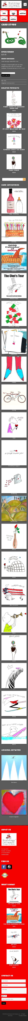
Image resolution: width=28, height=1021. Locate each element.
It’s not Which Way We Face (14, 129)
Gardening (9, 83)
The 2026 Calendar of (14, 924)
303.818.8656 (6, 852)
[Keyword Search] (12, 179)
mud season (14, 965)
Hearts (12, 83)
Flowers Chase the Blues (14, 149)
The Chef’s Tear (14, 903)
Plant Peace (14, 170)
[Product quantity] (8, 73)
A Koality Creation (23, 1015)
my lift (14, 944)
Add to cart (5, 75)
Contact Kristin (5, 854)
